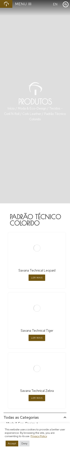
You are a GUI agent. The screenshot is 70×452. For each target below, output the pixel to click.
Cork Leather (31, 114)
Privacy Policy (39, 436)
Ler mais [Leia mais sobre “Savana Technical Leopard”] (37, 277)
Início (11, 108)
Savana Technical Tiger (37, 331)
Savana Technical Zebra (37, 391)
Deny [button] (24, 443)
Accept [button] (12, 443)
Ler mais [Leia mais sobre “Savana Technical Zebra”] (37, 398)
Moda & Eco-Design (32, 108)
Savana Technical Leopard (36, 270)
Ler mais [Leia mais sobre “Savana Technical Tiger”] (37, 337)
